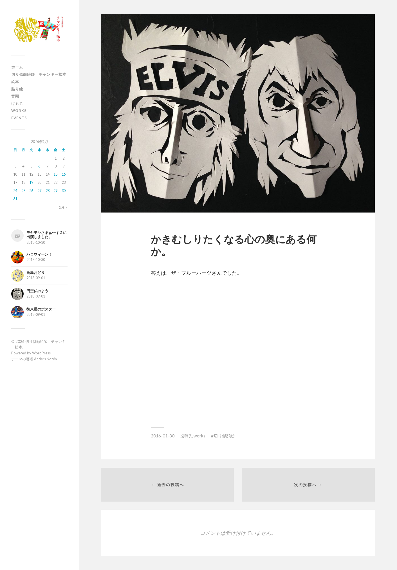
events (19, 118)
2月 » (63, 207)
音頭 (15, 96)
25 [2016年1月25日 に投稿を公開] (23, 190)
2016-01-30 (162, 435)
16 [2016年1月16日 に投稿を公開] (64, 174)
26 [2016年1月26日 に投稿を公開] (31, 190)
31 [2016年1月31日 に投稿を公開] (15, 198)
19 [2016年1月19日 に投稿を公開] (31, 182)
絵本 (15, 81)
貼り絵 (17, 89)
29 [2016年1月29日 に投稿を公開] (55, 190)
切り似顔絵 (224, 435)
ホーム (17, 67)
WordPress (41, 353)
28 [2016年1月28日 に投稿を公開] (48, 190)
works (19, 110)
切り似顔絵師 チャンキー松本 (38, 74)
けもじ (17, 103)
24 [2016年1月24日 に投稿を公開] (15, 190)
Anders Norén (45, 359)
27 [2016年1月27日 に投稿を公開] (39, 190)
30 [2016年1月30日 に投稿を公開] (64, 190)
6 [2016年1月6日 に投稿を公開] (39, 166)
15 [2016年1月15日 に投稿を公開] (55, 174)
